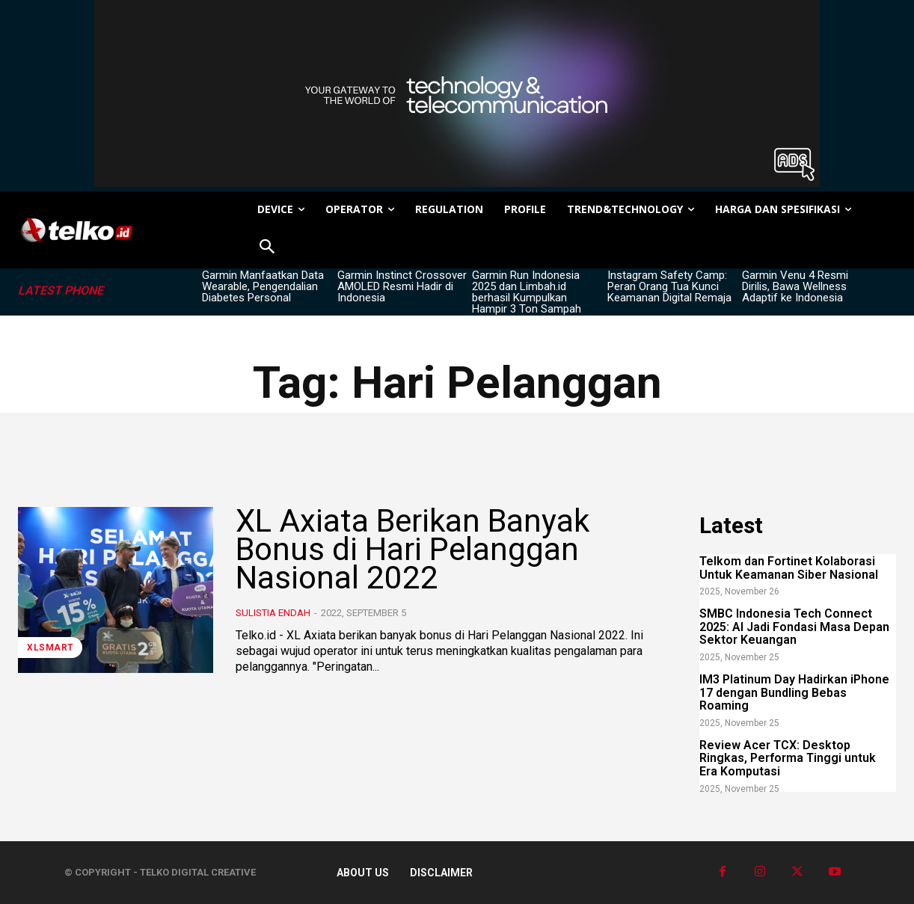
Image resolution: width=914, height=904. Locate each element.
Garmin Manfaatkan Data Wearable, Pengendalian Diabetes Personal (263, 286)
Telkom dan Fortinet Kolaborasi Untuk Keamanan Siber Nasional (788, 568)
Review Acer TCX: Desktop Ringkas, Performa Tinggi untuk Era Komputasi (787, 758)
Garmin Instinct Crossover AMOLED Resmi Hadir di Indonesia (402, 286)
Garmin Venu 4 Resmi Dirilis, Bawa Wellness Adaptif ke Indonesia (795, 286)
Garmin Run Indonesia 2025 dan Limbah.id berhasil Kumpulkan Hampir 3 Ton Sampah (526, 292)
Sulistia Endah (273, 612)
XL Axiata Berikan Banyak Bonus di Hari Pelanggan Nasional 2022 (413, 549)
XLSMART (50, 647)
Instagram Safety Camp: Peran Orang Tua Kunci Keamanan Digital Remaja (669, 286)
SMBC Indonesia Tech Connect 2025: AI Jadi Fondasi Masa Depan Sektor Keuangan (794, 626)
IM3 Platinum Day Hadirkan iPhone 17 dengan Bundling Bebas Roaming (794, 692)
